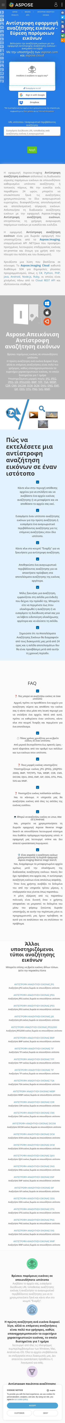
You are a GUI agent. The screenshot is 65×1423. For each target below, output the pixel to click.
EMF (56, 385)
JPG (48, 378)
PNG (34, 389)
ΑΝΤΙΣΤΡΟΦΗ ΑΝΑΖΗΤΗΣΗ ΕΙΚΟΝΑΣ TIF (34, 1048)
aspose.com (49, 52)
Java (6, 276)
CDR (7, 385)
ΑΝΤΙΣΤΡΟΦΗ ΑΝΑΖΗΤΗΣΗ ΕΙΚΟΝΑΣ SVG (34, 1230)
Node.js (26, 276)
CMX (14, 385)
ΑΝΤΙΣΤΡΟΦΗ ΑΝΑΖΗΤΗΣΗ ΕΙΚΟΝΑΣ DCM (34, 1134)
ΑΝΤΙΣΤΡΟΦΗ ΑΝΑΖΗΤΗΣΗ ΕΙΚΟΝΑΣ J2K (34, 1016)
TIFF (40, 382)
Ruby (36, 276)
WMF (47, 389)
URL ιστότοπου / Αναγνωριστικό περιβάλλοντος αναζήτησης (32, 123)
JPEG (53, 378)
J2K (16, 382)
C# (40, 273)
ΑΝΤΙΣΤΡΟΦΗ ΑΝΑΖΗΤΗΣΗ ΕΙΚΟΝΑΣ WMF (34, 1241)
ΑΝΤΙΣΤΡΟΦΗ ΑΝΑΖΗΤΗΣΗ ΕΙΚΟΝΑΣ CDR (34, 1102)
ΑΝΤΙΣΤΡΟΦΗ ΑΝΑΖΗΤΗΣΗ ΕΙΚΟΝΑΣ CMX (34, 1112)
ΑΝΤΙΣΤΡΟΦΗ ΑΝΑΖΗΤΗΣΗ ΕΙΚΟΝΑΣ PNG (34, 1219)
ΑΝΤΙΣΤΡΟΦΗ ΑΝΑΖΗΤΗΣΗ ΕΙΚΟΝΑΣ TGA (34, 1080)
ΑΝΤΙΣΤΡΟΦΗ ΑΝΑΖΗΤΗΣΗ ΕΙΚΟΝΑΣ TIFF (34, 1059)
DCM (30, 385)
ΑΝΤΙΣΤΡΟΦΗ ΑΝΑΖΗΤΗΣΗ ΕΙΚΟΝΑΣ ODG (34, 1198)
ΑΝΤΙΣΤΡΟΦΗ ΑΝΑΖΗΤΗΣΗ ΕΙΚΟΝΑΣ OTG (34, 1209)
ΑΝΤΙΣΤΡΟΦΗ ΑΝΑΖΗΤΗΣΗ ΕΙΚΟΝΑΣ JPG (34, 984)
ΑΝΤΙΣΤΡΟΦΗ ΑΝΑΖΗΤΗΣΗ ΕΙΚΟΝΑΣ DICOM (34, 1123)
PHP (57, 273)
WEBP (53, 382)
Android (15, 276)
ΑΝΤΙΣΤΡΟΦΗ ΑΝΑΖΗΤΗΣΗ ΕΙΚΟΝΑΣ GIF (34, 1187)
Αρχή (32, 150)
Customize (19, 1413)
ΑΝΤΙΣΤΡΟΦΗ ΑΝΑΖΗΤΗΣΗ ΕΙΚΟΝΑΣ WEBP (34, 1091)
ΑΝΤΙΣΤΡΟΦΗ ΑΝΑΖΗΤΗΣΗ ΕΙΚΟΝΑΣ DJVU (34, 1155)
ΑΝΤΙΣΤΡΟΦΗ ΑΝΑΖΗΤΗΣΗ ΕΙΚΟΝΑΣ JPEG (34, 995)
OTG (28, 389)
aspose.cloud (34, 55)
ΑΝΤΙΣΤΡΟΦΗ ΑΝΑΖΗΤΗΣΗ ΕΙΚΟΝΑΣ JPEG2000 (34, 1027)
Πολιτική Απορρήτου (46, 111)
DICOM (22, 385)
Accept (32, 1405)
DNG (50, 385)
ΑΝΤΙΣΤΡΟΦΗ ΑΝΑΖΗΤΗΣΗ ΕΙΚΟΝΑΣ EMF (34, 1177)
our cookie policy (21, 1399)
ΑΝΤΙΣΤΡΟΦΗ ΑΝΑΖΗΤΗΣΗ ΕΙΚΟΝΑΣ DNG (34, 1166)
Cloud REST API (45, 280)
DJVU (43, 385)
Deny (45, 1413)
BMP (34, 382)
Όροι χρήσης (28, 111)
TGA (46, 382)
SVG (40, 389)
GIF (16, 389)
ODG (22, 389)
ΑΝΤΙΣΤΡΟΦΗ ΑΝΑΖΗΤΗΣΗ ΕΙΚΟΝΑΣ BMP (34, 1037)
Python (48, 273)
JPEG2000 (24, 382)
